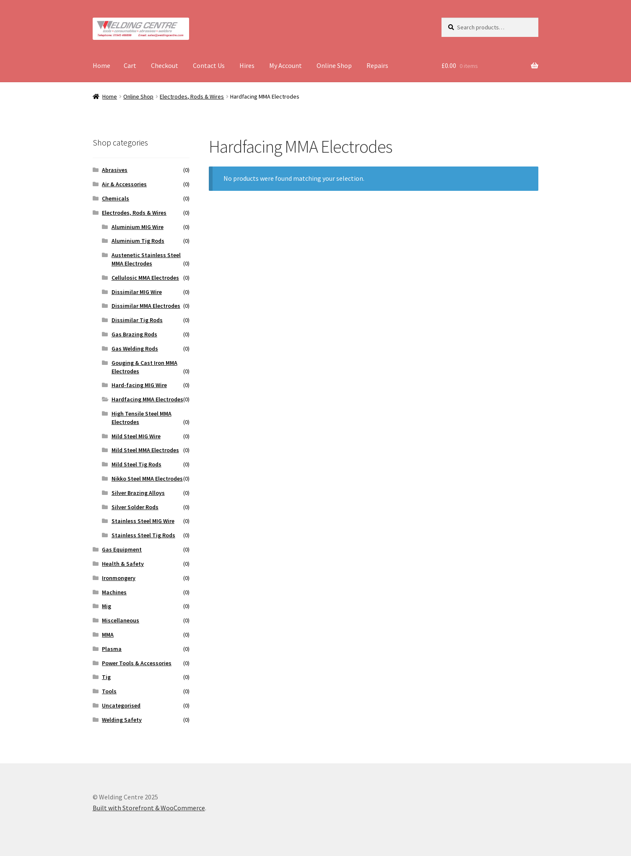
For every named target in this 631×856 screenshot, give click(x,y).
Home (101, 65)
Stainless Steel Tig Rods (143, 535)
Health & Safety (123, 563)
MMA (108, 634)
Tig (106, 677)
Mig (106, 606)
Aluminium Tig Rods (138, 241)
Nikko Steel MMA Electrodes (147, 478)
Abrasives (114, 170)
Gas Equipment (122, 549)
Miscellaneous (120, 620)
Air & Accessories (124, 184)
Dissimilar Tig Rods (137, 320)
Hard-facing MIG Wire (139, 385)
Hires (246, 65)
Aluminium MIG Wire (138, 227)
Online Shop (334, 65)
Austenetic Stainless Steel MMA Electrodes (146, 259)
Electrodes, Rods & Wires (192, 96)
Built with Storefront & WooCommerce (149, 808)
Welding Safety (122, 719)
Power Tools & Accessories (136, 663)
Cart (130, 65)
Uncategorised (121, 705)
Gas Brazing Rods (134, 334)
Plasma (112, 649)
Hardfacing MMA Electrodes (147, 399)
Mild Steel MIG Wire (136, 436)
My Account (285, 65)
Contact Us (209, 65)
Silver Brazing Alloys (138, 493)
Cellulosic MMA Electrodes (145, 277)
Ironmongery (118, 578)
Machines (114, 592)
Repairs (377, 65)
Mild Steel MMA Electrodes (145, 450)
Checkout (164, 65)
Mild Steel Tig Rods (136, 464)
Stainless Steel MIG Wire (143, 521)
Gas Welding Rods (135, 348)
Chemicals (115, 198)
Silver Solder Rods (135, 507)
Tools (109, 691)
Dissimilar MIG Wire (137, 292)
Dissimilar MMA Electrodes (146, 306)
